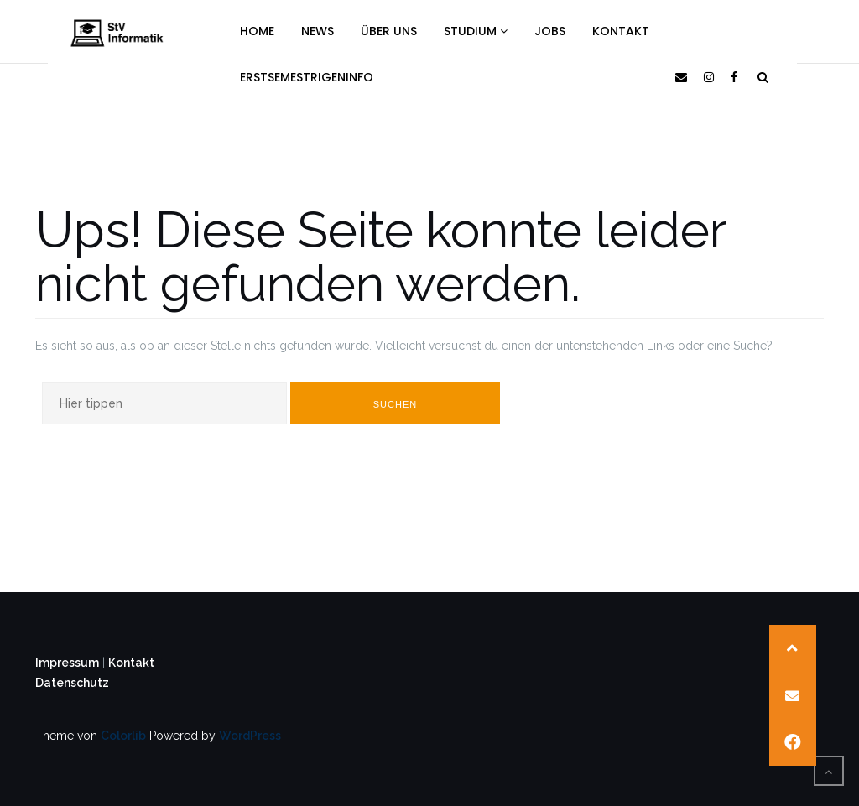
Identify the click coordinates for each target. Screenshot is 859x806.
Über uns (389, 31)
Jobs (549, 31)
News (317, 31)
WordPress (250, 735)
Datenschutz (72, 682)
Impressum (67, 662)
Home (257, 31)
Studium (476, 31)
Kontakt (620, 31)
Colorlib (123, 735)
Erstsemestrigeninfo (306, 77)
